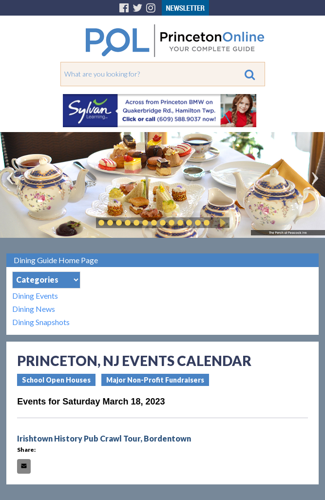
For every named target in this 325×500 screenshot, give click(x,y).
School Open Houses (56, 380)
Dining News (33, 308)
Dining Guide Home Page (56, 260)
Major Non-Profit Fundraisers (155, 380)
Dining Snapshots (41, 322)
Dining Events (35, 295)
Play (221, 222)
